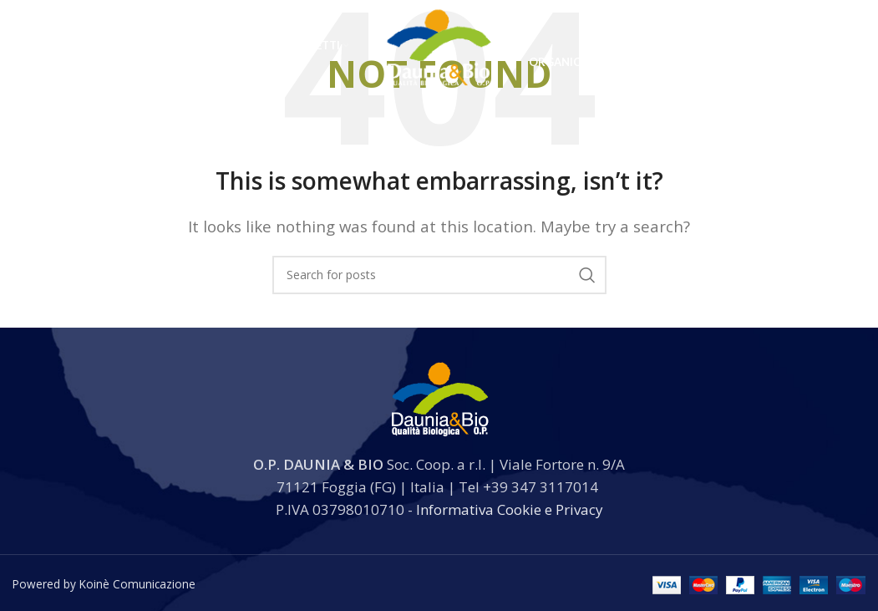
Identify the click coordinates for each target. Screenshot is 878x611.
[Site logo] (439, 61)
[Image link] (439, 396)
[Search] (772, 62)
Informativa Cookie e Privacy (509, 509)
